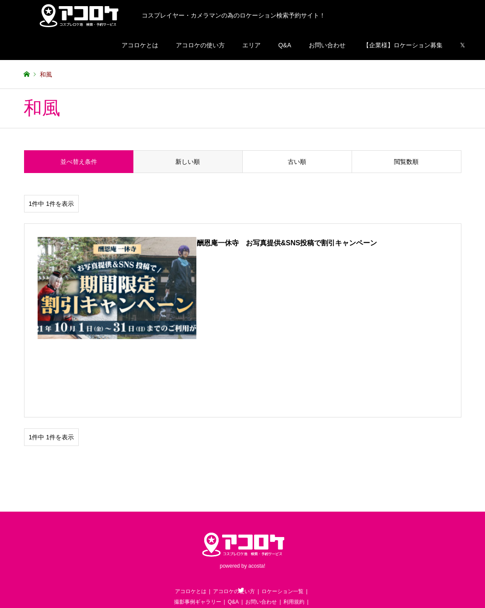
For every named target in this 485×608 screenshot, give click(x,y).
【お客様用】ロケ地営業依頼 (199, 538)
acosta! (256, 491)
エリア (251, 45)
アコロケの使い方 (200, 45)
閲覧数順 (406, 161)
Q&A (284, 45)
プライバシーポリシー (226, 548)
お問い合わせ (327, 45)
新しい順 (187, 161)
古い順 (297, 161)
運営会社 (269, 548)
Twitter (241, 516)
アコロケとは (140, 45)
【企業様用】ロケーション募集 (277, 538)
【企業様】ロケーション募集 (403, 45)
